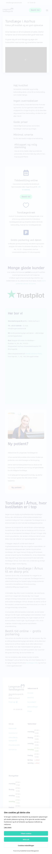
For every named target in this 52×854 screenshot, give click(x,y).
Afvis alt (26, 839)
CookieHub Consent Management (29, 851)
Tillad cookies (26, 833)
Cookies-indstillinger (26, 845)
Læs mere (7, 827)
